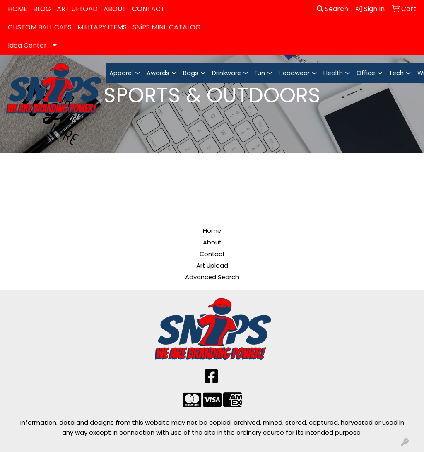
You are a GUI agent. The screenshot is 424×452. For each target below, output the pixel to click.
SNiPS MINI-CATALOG (166, 27)
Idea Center (27, 45)
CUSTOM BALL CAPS (40, 27)
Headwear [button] (294, 73)
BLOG (42, 9)
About (212, 242)
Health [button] (333, 73)
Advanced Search (212, 277)
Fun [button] (260, 73)
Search (332, 9)
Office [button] (366, 73)
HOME (17, 9)
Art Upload (212, 265)
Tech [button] (396, 73)
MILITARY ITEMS (102, 27)
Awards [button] (158, 73)
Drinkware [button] (226, 73)
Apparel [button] (121, 73)
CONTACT (148, 9)
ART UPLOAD (77, 9)
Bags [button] (190, 73)
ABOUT (115, 9)
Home (212, 231)
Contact (212, 254)
